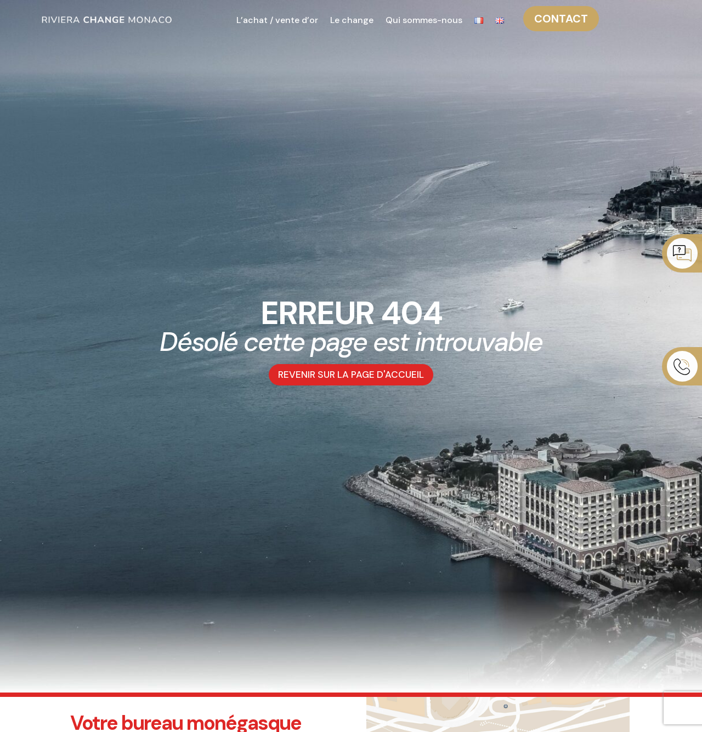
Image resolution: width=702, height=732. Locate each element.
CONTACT (561, 19)
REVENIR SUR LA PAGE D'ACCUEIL (351, 375)
